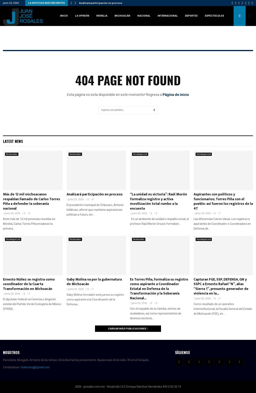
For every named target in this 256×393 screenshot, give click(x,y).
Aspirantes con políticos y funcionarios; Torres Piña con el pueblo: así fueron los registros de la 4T (223, 201)
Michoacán (122, 15)
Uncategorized (140, 154)
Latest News (13, 141)
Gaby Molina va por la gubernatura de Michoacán (94, 282)
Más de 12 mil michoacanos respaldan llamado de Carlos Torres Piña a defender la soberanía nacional (31, 201)
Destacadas (11, 154)
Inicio (64, 15)
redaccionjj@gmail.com (35, 367)
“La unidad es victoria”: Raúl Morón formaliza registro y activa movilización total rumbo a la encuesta (158, 201)
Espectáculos (214, 15)
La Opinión (82, 15)
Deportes (191, 15)
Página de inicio (176, 95)
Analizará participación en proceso (100, 3)
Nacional (143, 15)
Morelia (101, 15)
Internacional (168, 15)
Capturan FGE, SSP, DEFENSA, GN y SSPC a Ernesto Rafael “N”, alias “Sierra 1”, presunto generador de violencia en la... (221, 286)
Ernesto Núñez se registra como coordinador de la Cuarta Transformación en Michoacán (29, 284)
